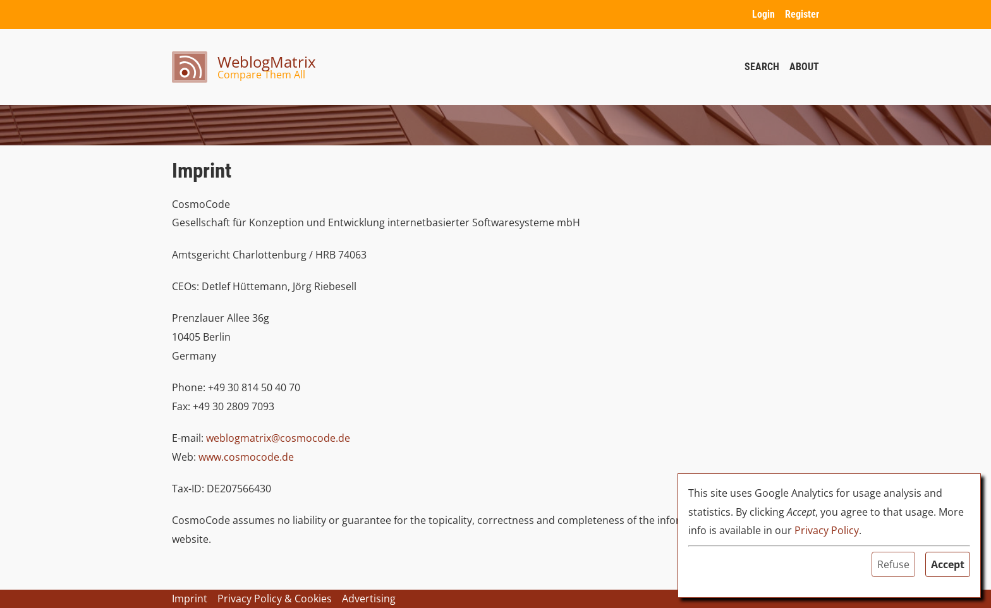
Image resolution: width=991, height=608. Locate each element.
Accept (947, 564)
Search (762, 67)
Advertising (369, 598)
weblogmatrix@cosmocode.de (278, 438)
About (804, 67)
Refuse (893, 564)
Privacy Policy (826, 530)
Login (763, 14)
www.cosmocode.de (246, 457)
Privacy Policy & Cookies (274, 598)
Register (802, 14)
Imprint (189, 598)
